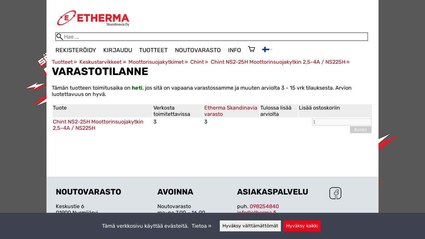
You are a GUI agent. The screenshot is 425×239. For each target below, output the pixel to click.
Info (234, 50)
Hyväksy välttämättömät (250, 226)
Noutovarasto (198, 50)
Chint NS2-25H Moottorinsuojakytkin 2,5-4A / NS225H (280, 62)
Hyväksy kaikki (302, 226)
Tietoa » (202, 226)
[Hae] (211, 37)
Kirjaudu (117, 50)
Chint (199, 62)
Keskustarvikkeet (102, 62)
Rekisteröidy (75, 50)
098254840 (264, 206)
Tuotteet (153, 50)
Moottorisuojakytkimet (158, 62)
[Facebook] (335, 193)
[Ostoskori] (251, 49)
